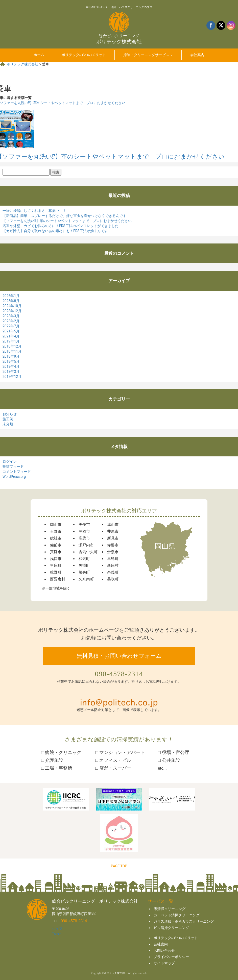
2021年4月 (11, 336)
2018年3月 (11, 372)
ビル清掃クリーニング (171, 928)
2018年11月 (12, 351)
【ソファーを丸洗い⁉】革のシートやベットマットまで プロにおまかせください (67, 221)
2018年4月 (11, 366)
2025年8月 (11, 301)
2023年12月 (12, 311)
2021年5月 (11, 331)
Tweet (56, 934)
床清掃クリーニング (169, 909)
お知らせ (10, 414)
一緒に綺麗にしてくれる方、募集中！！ (34, 211)
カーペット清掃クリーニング (177, 915)
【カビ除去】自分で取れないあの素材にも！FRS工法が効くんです (55, 231)
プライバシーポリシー (171, 957)
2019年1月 (11, 341)
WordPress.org (14, 477)
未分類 (8, 424)
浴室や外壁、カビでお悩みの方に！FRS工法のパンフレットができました (60, 226)
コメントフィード (17, 472)
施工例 (8, 419)
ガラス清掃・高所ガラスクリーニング (184, 921)
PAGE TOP (119, 866)
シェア (57, 929)
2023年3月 (11, 316)
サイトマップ (164, 963)
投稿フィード (13, 466)
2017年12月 (12, 377)
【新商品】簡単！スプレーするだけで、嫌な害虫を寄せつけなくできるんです (64, 216)
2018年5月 (11, 361)
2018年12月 (12, 346)
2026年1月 (11, 296)
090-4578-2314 (119, 674)
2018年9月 (11, 356)
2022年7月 (11, 326)
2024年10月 (12, 306)
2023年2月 (11, 321)
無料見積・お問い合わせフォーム (119, 656)
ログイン (10, 461)
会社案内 (161, 944)
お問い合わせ (164, 950)
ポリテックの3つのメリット (176, 938)
